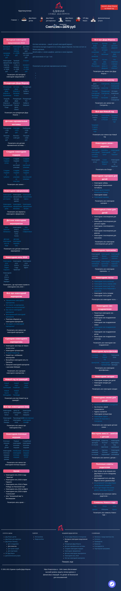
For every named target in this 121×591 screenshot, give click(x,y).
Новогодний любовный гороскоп (96, 264)
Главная (15, 20)
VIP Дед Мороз (10, 553)
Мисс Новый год (104, 357)
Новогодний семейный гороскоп (115, 256)
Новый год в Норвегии (16, 385)
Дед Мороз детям (10, 537)
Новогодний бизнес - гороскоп (105, 256)
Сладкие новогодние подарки (74, 548)
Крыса (114, 509)
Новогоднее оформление (16, 191)
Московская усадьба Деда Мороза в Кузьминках (7, 91)
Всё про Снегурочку (104, 80)
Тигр (94, 506)
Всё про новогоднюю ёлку (16, 407)
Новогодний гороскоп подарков (115, 264)
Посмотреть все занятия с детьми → (104, 458)
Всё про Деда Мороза (104, 40)
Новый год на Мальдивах (7, 393)
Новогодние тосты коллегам (104, 281)
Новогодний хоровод (101, 197)
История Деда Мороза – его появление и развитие (95, 50)
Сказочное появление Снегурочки (106, 404)
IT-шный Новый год (12, 353)
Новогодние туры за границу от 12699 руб (17, 51)
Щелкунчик (95, 362)
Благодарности (99, 546)
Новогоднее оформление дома (7, 206)
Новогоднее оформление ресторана (7, 197)
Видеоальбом (39, 539)
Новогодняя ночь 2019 (16, 257)
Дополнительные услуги (12, 555)
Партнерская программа (102, 548)
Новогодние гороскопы (105, 250)
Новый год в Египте (26, 385)
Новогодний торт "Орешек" (115, 152)
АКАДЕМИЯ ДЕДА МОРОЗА (70, 533)
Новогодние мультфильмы (105, 351)
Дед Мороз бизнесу (11, 541)
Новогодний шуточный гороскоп (105, 264)
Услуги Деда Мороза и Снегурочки (75, 537)
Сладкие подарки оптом (7, 161)
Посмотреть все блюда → (105, 169)
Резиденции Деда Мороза (16, 83)
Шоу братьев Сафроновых (27, 229)
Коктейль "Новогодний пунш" (105, 152)
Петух (105, 506)
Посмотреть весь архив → (16, 502)
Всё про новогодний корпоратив (75, 558)
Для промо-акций (13, 548)
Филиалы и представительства (104, 537)
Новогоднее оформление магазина (17, 206)
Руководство (98, 541)
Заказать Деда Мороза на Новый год (109, 7)
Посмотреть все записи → (16, 184)
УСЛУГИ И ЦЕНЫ (7, 533)
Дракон (94, 509)
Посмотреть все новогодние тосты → (105, 299)
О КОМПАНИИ (96, 533)
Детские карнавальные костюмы (75, 546)
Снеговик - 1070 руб (16, 130)
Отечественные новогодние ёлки (28, 420)
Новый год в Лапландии (7, 385)
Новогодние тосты (105, 278)
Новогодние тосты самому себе (105, 284)
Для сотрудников (13, 544)
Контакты (97, 539)
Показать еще (67, 562)
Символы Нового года (104, 502)
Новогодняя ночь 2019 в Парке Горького (7, 265)
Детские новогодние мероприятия (75, 553)
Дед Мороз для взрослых (13, 539)
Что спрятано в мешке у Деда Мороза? (114, 64)
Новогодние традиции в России (105, 117)
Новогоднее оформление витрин (27, 206)
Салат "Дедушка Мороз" (104, 162)
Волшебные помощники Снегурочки (115, 86)
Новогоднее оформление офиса (27, 197)
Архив (16, 471)
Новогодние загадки (104, 376)
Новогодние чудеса (101, 416)
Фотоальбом (39, 537)
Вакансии (97, 544)
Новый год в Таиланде (16, 393)
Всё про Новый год (104, 112)
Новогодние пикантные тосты (104, 286)
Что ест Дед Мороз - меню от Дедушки (105, 64)
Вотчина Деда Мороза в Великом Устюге (16, 91)
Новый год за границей (16, 379)
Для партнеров (12, 551)
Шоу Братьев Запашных (6, 229)
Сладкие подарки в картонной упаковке (26, 163)
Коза (114, 506)
